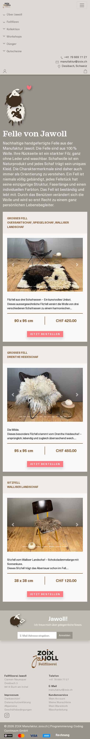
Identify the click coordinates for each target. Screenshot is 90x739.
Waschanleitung (58, 709)
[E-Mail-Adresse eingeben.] (37, 635)
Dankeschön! (12, 698)
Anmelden (64, 635)
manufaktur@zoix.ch (61, 690)
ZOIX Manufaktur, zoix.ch (31, 726)
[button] (5, 70)
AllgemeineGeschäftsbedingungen (18, 707)
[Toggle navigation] (82, 5)
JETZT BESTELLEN (45, 334)
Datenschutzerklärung (17, 702)
